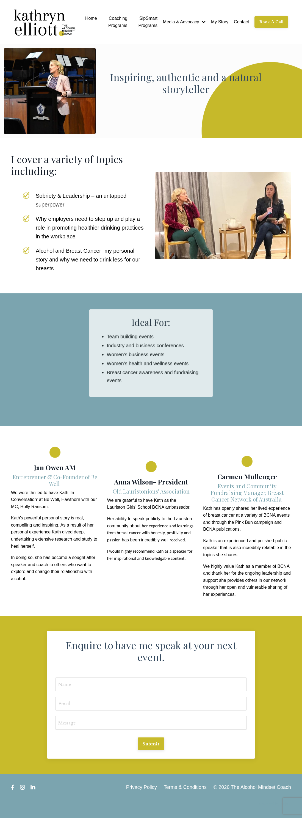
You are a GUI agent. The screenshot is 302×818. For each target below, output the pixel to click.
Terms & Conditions (185, 787)
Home (91, 18)
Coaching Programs (117, 22)
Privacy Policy (141, 787)
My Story (219, 22)
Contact (241, 22)
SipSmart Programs (147, 22)
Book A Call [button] (271, 21)
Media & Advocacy (184, 22)
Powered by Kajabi (275, 804)
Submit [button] (151, 743)
